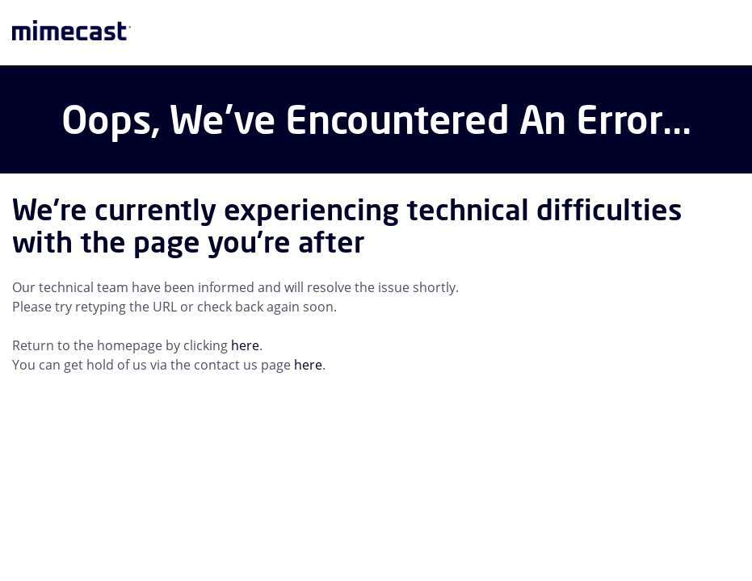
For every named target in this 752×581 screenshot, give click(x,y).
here (245, 345)
